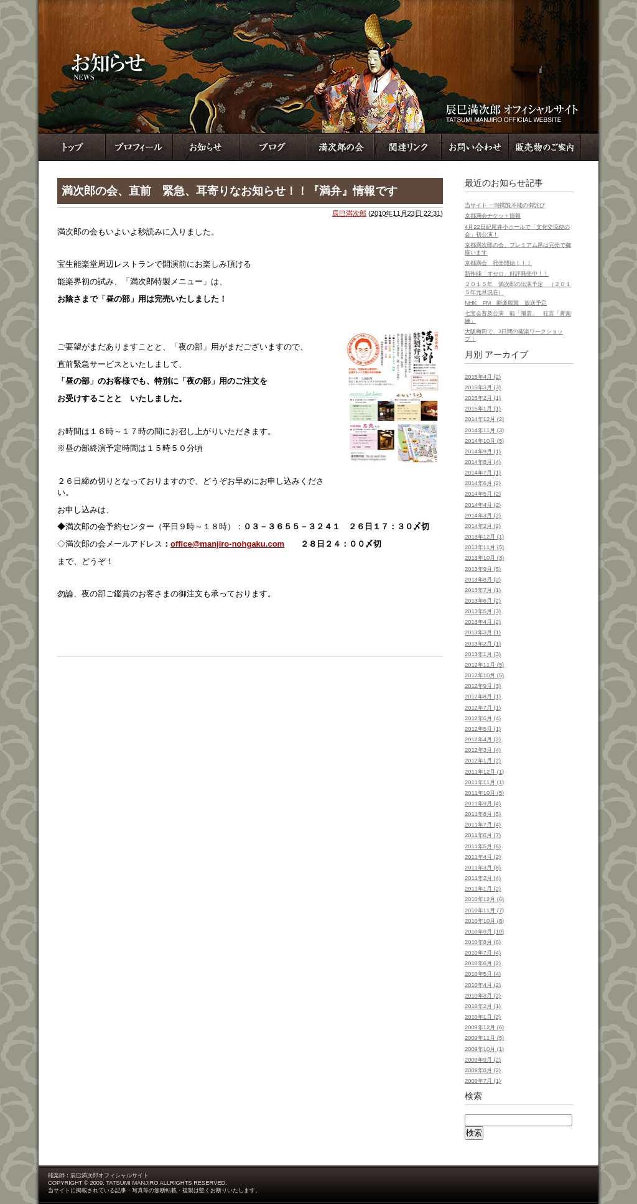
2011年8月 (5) (483, 814)
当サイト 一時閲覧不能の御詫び (505, 205)
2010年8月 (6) (483, 942)
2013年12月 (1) (484, 537)
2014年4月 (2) (483, 505)
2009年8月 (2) (483, 1070)
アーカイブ (506, 354)
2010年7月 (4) (483, 953)
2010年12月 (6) (484, 899)
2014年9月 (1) (483, 451)
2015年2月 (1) (483, 398)
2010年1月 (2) (483, 1017)
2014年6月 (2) (483, 483)
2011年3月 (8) (483, 867)
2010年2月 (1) (483, 1006)
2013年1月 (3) (483, 654)
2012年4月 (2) (483, 739)
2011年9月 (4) (483, 803)
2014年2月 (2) (483, 526)
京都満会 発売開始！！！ (498, 263)
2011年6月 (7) (483, 835)
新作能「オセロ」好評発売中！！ (507, 274)
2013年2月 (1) (483, 644)
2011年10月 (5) (484, 793)
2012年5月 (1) (483, 729)
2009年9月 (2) (483, 1060)
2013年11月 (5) (484, 547)
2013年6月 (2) (483, 601)
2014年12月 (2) (484, 419)
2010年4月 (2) (483, 985)
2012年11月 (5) (484, 665)
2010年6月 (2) (483, 963)
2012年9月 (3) (483, 686)
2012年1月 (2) (483, 760)
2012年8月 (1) (483, 696)
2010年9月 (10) (484, 931)
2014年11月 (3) (484, 430)
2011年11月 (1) (484, 782)
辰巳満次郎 (349, 213)
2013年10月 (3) (484, 558)
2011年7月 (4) (483, 825)
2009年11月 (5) (484, 1038)
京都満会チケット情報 (493, 216)
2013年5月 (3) (483, 611)
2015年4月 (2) (483, 377)
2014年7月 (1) (483, 473)
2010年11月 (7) (484, 910)
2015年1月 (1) (483, 408)
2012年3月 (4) (483, 750)
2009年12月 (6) (484, 1027)
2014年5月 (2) (483, 494)
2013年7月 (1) (483, 590)
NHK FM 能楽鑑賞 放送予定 (506, 303)
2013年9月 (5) (483, 569)
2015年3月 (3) (483, 387)
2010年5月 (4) (483, 974)
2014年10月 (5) (484, 441)
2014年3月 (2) (483, 515)
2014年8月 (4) (483, 462)
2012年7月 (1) (483, 708)
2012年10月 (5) (484, 675)
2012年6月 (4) (483, 718)
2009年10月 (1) (484, 1049)
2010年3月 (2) (483, 996)
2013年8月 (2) (483, 580)
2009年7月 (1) (483, 1081)
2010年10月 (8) (484, 921)
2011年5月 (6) (483, 846)
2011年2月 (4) (483, 878)
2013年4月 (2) (483, 622)
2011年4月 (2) (483, 857)
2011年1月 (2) (483, 889)
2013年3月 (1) (483, 632)
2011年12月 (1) (484, 772)
